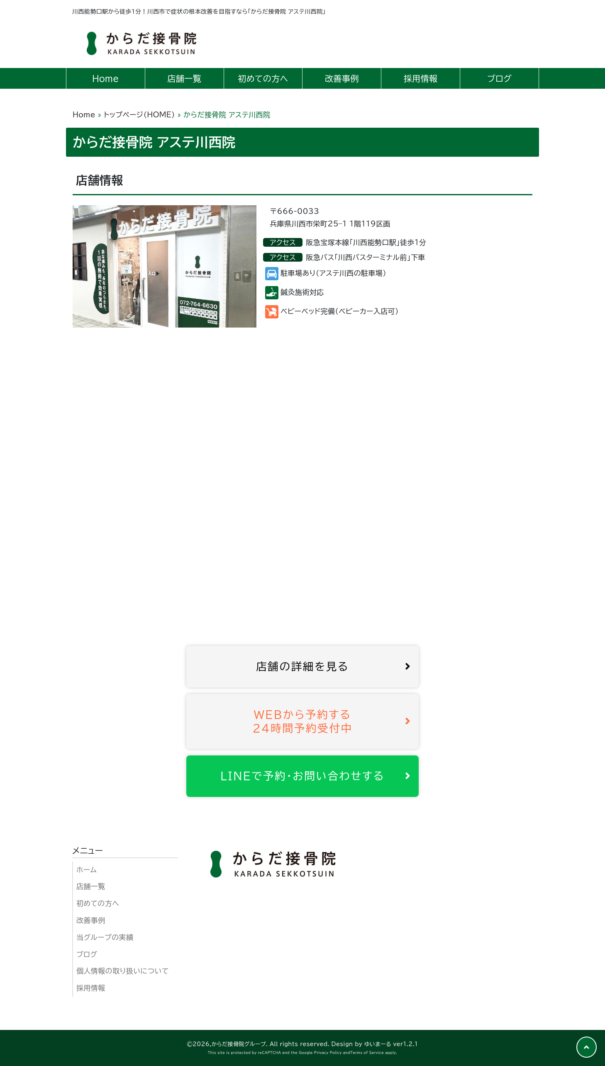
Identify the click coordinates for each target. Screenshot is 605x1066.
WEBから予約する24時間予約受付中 (332, 721)
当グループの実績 (104, 937)
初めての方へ (97, 903)
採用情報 (90, 987)
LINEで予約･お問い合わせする (316, 775)
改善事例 (90, 920)
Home (84, 114)
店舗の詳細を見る (334, 666)
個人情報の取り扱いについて (122, 970)
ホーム (86, 869)
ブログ (86, 954)
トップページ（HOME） (139, 114)
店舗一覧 (90, 886)
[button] (586, 1047)
